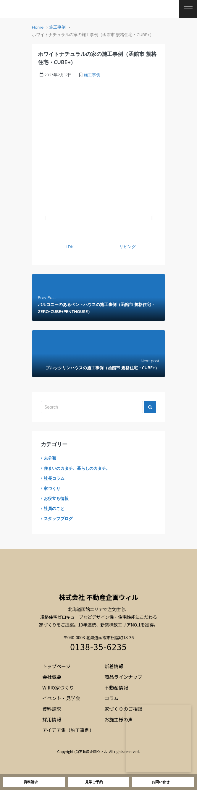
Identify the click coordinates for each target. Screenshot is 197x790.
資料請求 (51, 708)
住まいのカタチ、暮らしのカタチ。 (77, 468)
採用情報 (51, 719)
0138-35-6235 (98, 647)
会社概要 (51, 676)
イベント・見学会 (61, 698)
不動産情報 (116, 687)
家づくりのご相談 (123, 708)
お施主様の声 (118, 719)
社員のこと (54, 508)
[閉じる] (191, 705)
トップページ (56, 666)
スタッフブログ (58, 518)
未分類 (50, 458)
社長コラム (54, 478)
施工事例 (57, 27)
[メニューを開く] (188, 9)
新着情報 (113, 666)
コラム (111, 698)
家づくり (52, 488)
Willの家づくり (58, 687)
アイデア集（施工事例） (68, 730)
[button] (45, 218)
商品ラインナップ (123, 676)
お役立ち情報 (56, 498)
